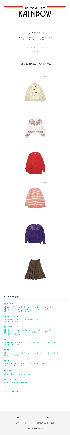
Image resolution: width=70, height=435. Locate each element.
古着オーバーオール (10, 311)
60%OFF (15, 382)
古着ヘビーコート (58, 353)
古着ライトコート (26, 353)
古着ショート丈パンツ (26, 374)
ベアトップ (7, 334)
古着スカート (8, 360)
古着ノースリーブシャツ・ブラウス (15, 321)
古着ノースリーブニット (11, 344)
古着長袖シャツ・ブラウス (12, 319)
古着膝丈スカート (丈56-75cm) (38, 363)
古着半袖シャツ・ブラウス (32, 319)
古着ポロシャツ (37, 332)
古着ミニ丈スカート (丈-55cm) (14, 365)
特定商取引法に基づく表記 (45, 423)
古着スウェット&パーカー (12, 330)
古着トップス (8, 327)
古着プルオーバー (29, 330)
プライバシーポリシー (23, 423)
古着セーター (8, 342)
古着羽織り (17, 355)
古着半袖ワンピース (25, 307)
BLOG (39, 417)
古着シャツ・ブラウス (11, 316)
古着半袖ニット (34, 342)
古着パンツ (7, 371)
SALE (6, 388)
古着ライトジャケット (11, 353)
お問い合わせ (35, 51)
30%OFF (7, 391)
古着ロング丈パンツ (10, 374)
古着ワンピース (9, 304)
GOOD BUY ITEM (10, 379)
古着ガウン (7, 355)
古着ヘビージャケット (42, 353)
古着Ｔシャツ (41, 330)
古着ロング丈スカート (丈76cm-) (14, 363)
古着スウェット (50, 332)
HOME (18, 417)
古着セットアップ (25, 311)
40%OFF (24, 382)
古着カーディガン (20, 342)
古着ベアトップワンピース (33, 309)
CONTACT (50, 417)
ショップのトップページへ (35, 47)
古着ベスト (52, 330)
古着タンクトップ (19, 334)
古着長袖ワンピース (10, 307)
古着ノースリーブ (23, 332)
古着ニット (7, 339)
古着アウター (8, 350)
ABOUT (28, 417)
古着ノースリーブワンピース (44, 307)
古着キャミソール (9, 332)
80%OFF (7, 382)
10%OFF (15, 391)
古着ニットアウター (48, 342)
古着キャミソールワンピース (13, 309)
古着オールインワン (51, 309)
